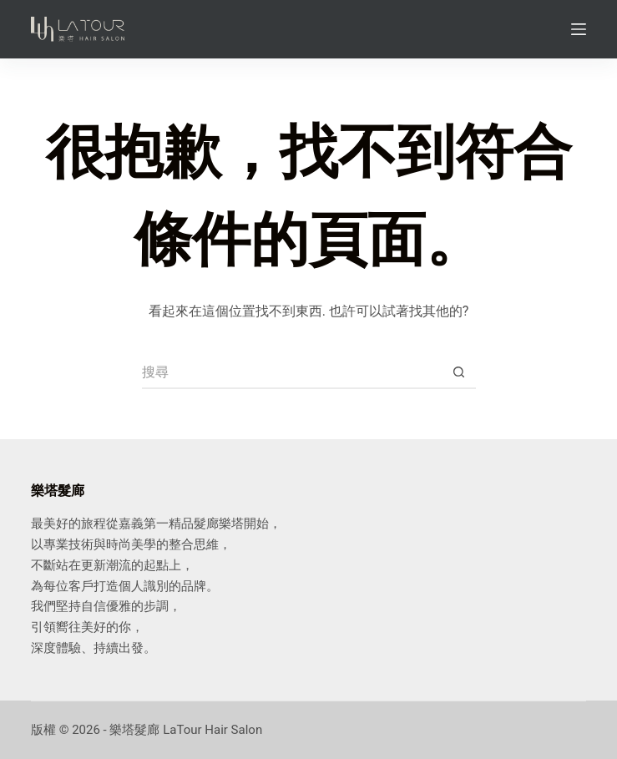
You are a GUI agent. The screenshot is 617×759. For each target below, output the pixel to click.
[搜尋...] (292, 372)
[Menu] (578, 29)
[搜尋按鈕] (459, 372)
